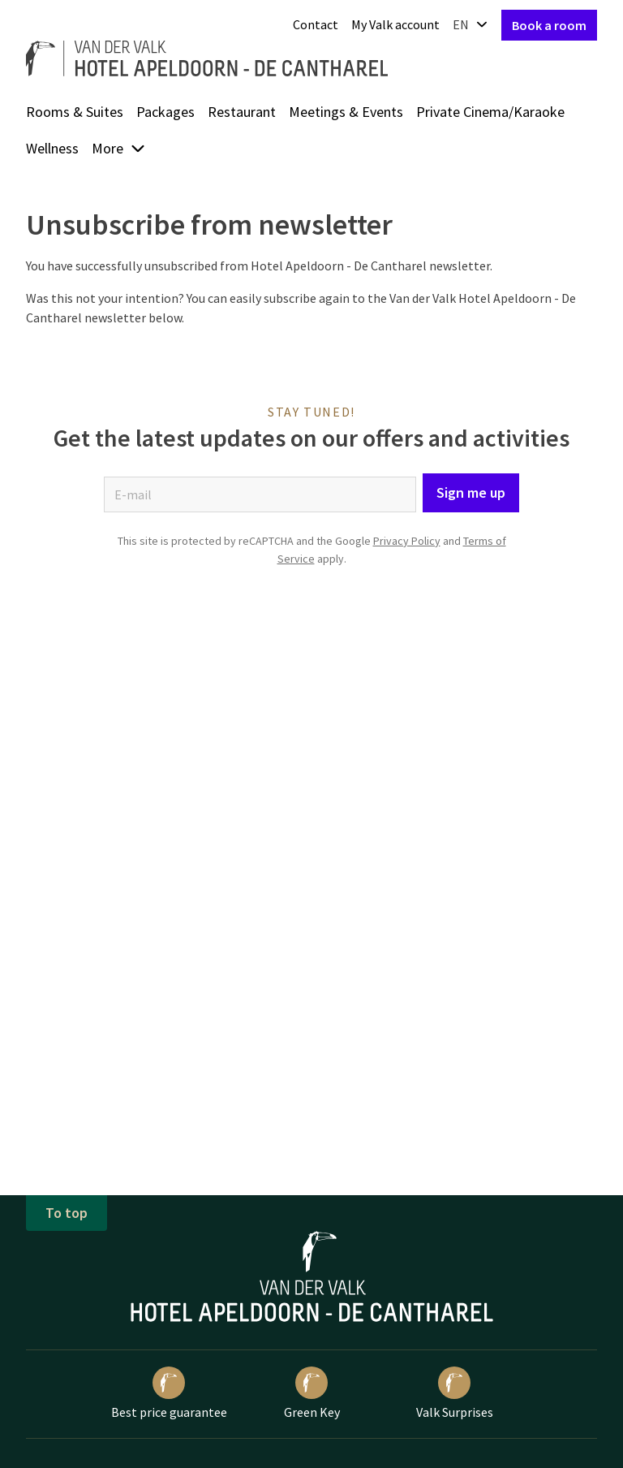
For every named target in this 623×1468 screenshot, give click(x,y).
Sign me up (470, 492)
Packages (165, 111)
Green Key (312, 1393)
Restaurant (242, 111)
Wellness (52, 148)
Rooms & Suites (74, 111)
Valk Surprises (454, 1393)
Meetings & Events (346, 111)
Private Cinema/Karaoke (490, 111)
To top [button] (66, 1212)
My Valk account (395, 24)
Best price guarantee (169, 1393)
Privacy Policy (406, 540)
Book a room (549, 25)
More (119, 148)
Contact (315, 24)
